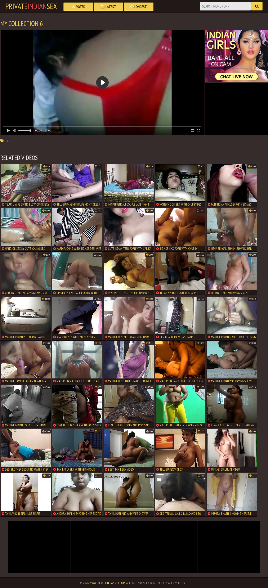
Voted (78, 6)
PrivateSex (31, 6)
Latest (108, 6)
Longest (138, 6)
